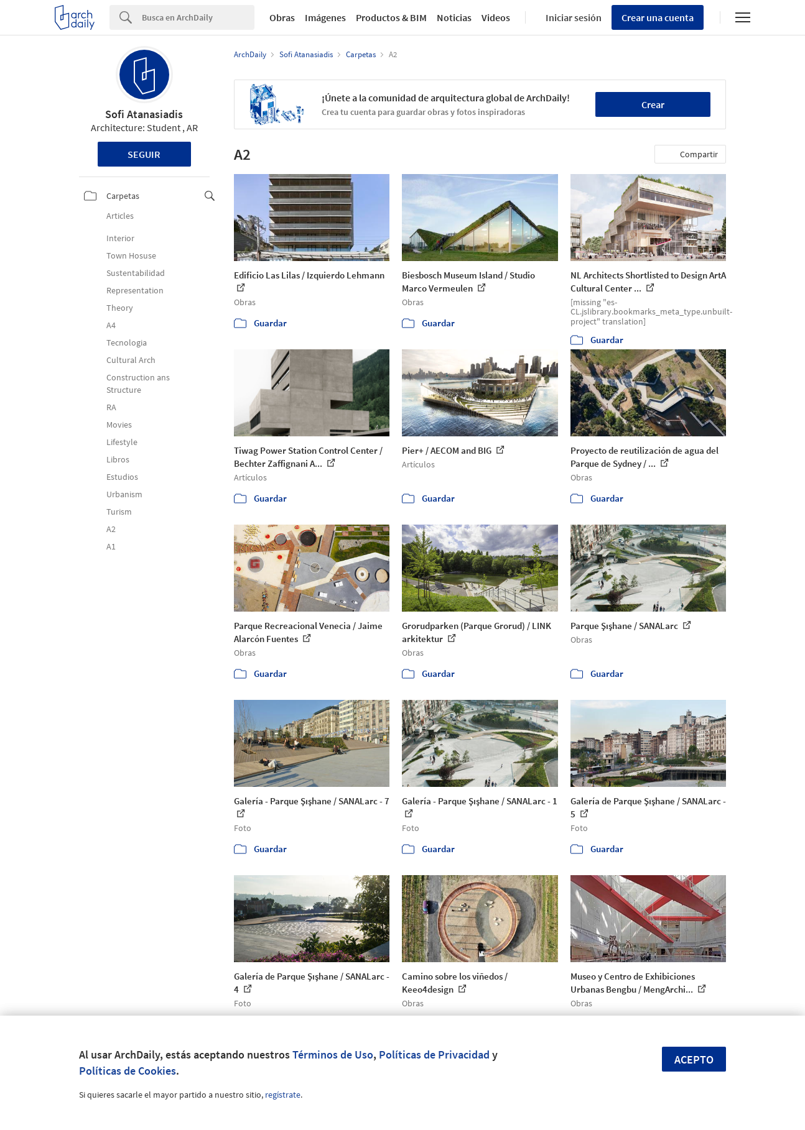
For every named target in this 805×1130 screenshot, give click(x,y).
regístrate (282, 1094)
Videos (496, 17)
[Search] (198, 17)
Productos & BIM (391, 17)
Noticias (454, 17)
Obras (282, 17)
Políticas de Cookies (127, 1070)
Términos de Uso (332, 1054)
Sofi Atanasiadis (144, 114)
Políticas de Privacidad (434, 1054)
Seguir (144, 154)
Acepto (694, 1059)
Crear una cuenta (657, 17)
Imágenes (325, 17)
